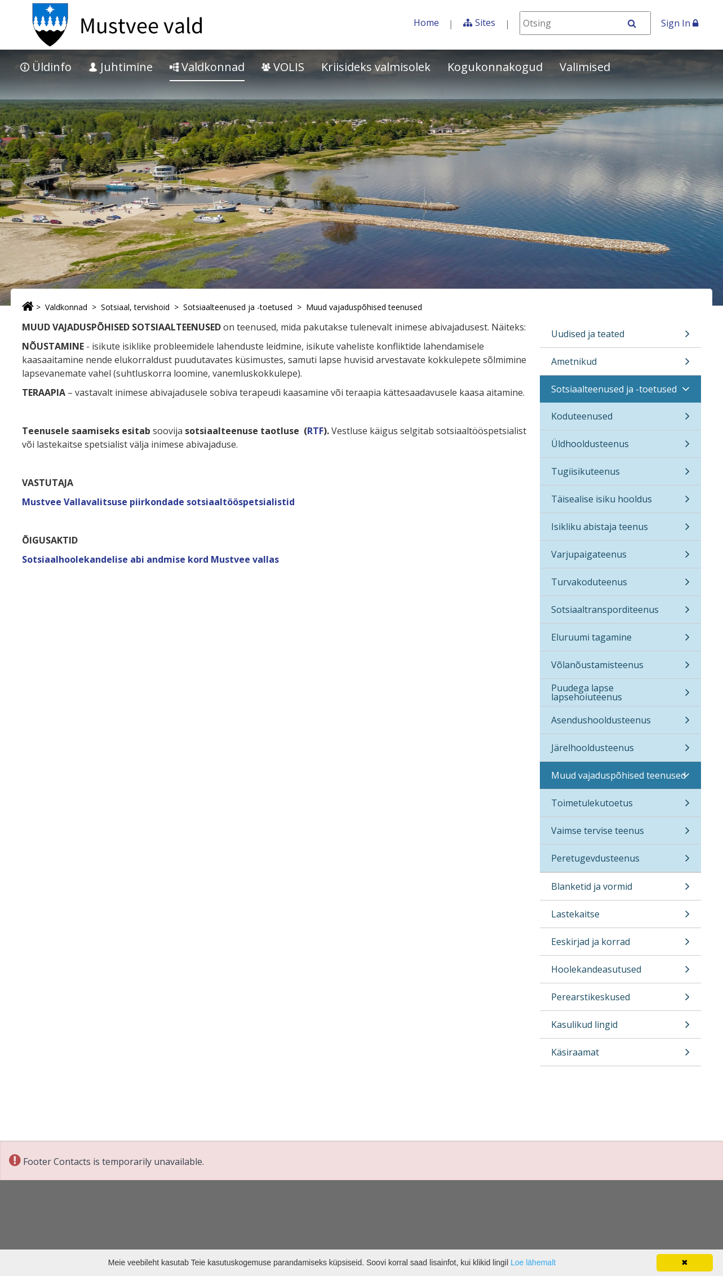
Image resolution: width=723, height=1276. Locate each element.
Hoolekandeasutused (620, 973)
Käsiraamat (620, 1056)
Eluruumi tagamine (620, 641)
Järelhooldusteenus (620, 751)
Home (426, 22)
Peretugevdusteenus (620, 862)
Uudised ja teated (620, 337)
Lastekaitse (620, 918)
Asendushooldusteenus (620, 724)
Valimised (585, 66)
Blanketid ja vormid (620, 890)
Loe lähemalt (533, 1262)
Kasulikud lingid (620, 1028)
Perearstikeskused (620, 1000)
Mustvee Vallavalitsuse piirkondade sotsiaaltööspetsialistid (158, 502)
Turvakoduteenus (620, 585)
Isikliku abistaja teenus (620, 530)
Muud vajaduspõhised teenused (364, 307)
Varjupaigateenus (620, 558)
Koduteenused (620, 420)
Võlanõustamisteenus (620, 668)
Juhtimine (120, 66)
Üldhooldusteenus (620, 447)
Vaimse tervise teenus (620, 834)
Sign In (679, 23)
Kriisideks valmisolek (376, 66)
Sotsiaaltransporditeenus (620, 613)
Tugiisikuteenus (620, 475)
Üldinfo (46, 66)
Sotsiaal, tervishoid (135, 307)
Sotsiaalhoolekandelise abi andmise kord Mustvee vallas (150, 559)
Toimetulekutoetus (620, 806)
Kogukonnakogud (495, 66)
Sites (485, 22)
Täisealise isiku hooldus (620, 503)
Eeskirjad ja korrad (620, 945)
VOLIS (282, 66)
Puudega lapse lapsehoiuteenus (620, 694)
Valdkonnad (207, 66)
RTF (315, 431)
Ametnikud (620, 365)
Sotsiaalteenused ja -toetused (237, 307)
